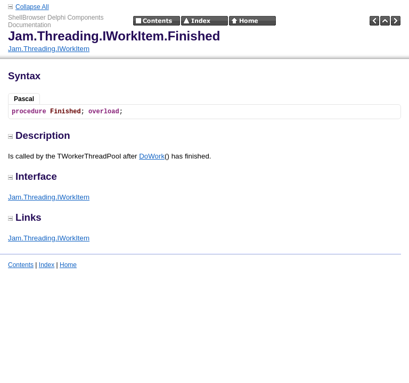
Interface (32, 176)
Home (68, 265)
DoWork (152, 156)
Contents (21, 265)
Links (25, 217)
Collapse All (32, 7)
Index (46, 265)
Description (39, 135)
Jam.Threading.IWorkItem (48, 49)
